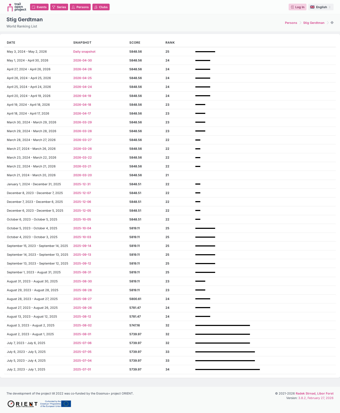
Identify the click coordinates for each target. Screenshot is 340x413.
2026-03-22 (82, 157)
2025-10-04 (82, 228)
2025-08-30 (82, 281)
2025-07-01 (82, 369)
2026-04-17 (82, 113)
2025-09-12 (82, 263)
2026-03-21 (82, 166)
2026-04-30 (82, 60)
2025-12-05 (82, 210)
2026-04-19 (82, 96)
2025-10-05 (82, 219)
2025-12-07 (82, 193)
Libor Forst (325, 393)
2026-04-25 (82, 78)
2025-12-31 (81, 184)
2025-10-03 (82, 237)
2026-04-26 (82, 69)
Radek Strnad (305, 393)
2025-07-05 (82, 351)
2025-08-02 (82, 325)
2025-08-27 (82, 299)
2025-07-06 (82, 343)
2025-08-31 (82, 272)
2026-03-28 (82, 131)
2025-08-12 (82, 316)
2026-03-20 (82, 175)
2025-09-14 (82, 246)
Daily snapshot (84, 51)
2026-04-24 (82, 87)
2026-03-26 (82, 148)
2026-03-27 (82, 140)
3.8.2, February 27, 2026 (316, 398)
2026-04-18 (82, 104)
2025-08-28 (82, 290)
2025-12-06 (82, 201)
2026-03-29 (82, 122)
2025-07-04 (82, 360)
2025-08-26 (82, 307)
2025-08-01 (82, 334)
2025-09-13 (82, 254)
